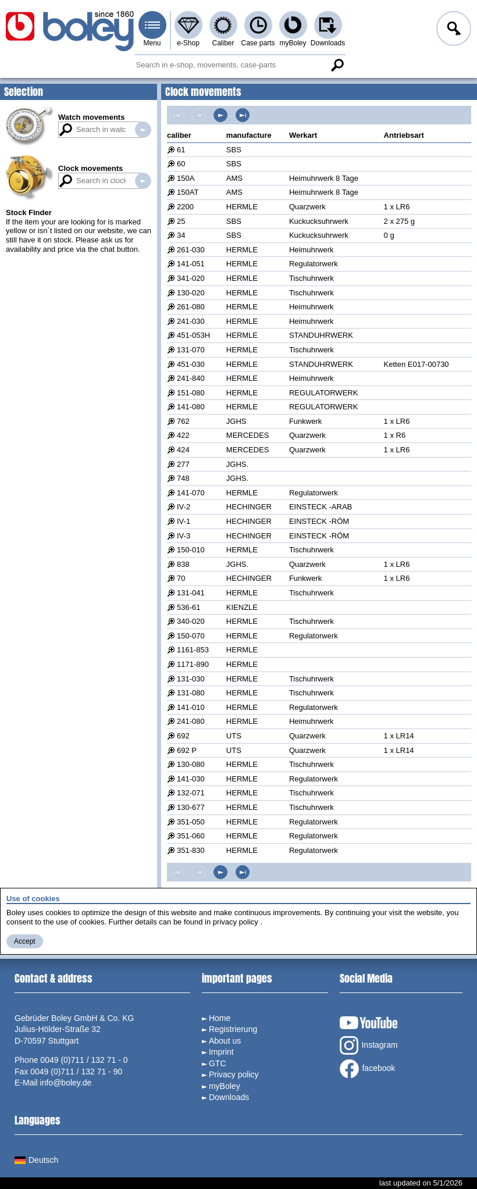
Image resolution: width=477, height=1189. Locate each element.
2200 (185, 206)
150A (185, 178)
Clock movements (90, 168)
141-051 (191, 263)
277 (183, 464)
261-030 (191, 249)
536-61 (188, 607)
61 (181, 149)
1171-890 (193, 664)
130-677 (191, 807)
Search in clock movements (143, 181)
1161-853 (193, 649)
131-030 (191, 678)
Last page (243, 115)
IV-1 (183, 521)
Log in (452, 30)
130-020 (191, 292)
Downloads (328, 43)
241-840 (191, 378)
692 (183, 735)
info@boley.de (66, 1082)
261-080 (191, 306)
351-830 (191, 850)
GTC (217, 1063)
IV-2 (183, 506)
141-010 (191, 707)
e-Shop (188, 43)
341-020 (191, 278)
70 (181, 578)
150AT (187, 192)
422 (183, 435)
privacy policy (235, 921)
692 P (187, 750)
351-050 (191, 821)
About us (225, 1040)
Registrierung (233, 1029)
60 (181, 163)
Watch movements (91, 117)
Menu (152, 43)
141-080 (191, 406)
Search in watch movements (143, 130)
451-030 (191, 364)
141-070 (191, 492)
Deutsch (36, 1160)
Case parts (258, 43)
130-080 (191, 764)
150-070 (191, 635)
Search (337, 65)
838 (183, 564)
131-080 (191, 692)
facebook (367, 1068)
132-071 (191, 792)
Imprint (221, 1051)
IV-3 (183, 535)
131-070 (191, 349)
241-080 (191, 721)
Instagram (368, 1045)
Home (219, 1018)
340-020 (191, 621)
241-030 (191, 321)
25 (181, 221)
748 (183, 478)
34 (181, 235)
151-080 (191, 392)
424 (183, 449)
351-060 (191, 835)
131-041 (191, 592)
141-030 (191, 778)
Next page (220, 115)
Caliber (223, 43)
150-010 (191, 549)
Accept (24, 941)
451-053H (193, 335)
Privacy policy (234, 1074)
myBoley (292, 43)
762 (183, 421)
